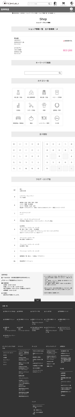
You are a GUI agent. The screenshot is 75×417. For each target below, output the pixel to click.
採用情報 (63, 375)
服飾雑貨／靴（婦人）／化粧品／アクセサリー (25, 256)
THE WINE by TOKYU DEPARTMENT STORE (37, 329)
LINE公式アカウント (38, 363)
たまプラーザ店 (36, 311)
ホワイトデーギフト (8, 353)
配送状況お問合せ (65, 355)
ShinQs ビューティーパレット (10, 336)
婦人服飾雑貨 (24, 97)
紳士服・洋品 (37, 97)
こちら (18, 280)
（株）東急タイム (37, 410)
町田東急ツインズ (63, 311)
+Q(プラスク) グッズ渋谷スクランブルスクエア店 (64, 329)
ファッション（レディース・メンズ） (23, 251)
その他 (24, 123)
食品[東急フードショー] (19, 261)
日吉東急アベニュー (10, 319)
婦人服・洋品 (11, 97)
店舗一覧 (55, 5)
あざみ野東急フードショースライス (23, 329)
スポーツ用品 (11, 110)
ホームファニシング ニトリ (18, 213)
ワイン (5, 362)
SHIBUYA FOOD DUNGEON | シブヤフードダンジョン (24, 368)
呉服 (24, 110)
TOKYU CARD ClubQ (38, 351)
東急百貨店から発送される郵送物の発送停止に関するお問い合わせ (66, 360)
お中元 (5, 355)
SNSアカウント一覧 (66, 385)
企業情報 (63, 373)
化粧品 (63, 97)
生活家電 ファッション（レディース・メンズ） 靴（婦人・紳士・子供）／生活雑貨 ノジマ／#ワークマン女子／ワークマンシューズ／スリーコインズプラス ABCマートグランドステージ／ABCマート (32, 229)
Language (71, 5)
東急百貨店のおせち (24, 396)
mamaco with (50, 361)
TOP (37, 300)
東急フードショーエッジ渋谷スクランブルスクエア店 (37, 322)
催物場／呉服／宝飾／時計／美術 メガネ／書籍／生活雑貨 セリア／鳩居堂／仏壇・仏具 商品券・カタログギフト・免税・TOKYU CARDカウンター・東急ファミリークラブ (35, 205)
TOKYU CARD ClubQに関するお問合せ (66, 388)
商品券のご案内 (36, 357)
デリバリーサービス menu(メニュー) (38, 371)
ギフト (5, 364)
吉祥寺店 (5, 9)
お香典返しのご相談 (38, 365)
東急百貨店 (9, 13)
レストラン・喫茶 (11, 123)
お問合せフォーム (65, 353)
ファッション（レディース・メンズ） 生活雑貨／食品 (23, 245)
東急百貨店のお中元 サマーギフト (24, 389)
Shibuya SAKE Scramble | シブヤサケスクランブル (24, 359)
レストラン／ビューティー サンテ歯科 (20, 196)
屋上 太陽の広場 (16, 190)
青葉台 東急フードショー (64, 320)
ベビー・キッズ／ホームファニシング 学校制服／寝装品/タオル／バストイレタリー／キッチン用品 (29, 220)
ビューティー (6, 360)
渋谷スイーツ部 (51, 364)
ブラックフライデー (24, 378)
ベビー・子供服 (50, 97)
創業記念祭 (21, 375)
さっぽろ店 (48, 311)
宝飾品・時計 (37, 110)
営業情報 (71, 11)
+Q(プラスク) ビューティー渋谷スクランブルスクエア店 (51, 330)
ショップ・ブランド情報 (25, 13)
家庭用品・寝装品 (50, 110)
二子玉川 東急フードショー (51, 320)
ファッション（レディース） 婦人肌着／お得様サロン (20, 238)
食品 (63, 110)
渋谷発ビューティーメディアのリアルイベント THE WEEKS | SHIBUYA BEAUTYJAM (24, 383)
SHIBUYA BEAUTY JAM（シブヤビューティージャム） (52, 358)
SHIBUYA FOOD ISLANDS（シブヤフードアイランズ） (52, 352)
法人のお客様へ (36, 368)
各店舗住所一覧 (65, 351)
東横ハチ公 (49, 366)
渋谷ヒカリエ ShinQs (10, 311)
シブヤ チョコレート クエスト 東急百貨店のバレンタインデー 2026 (24, 353)
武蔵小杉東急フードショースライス (10, 329)
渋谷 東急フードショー (23, 320)
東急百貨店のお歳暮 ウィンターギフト (24, 393)
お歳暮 (5, 357)
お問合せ (63, 395)
